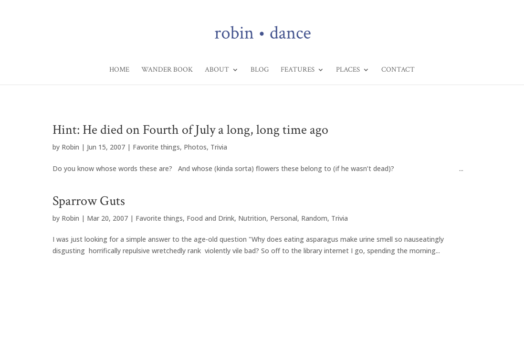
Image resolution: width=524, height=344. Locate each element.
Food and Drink (210, 218)
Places (348, 70)
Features (297, 70)
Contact (398, 70)
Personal (283, 218)
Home (119, 70)
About (217, 70)
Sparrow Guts (88, 201)
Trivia (218, 146)
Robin (70, 146)
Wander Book (167, 70)
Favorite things (156, 146)
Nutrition (252, 218)
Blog (260, 70)
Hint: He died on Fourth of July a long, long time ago (190, 130)
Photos (195, 146)
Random (314, 218)
